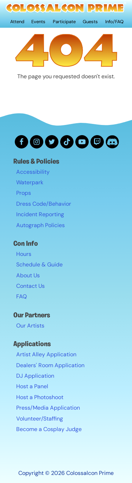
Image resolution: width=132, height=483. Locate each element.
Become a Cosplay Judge (49, 429)
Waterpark (29, 182)
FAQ (21, 296)
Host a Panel (32, 386)
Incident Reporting (40, 214)
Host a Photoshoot (39, 397)
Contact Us (30, 286)
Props (23, 193)
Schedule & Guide (39, 264)
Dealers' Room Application (50, 365)
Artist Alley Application (46, 354)
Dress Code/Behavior (43, 203)
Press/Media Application (48, 407)
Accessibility (33, 172)
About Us (28, 275)
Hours (23, 254)
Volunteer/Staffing (39, 418)
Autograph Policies (40, 225)
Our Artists (30, 325)
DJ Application (35, 375)
